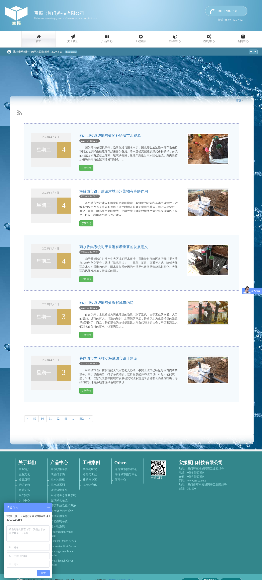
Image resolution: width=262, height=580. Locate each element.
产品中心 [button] (106, 41)
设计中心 (24, 500)
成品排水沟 (58, 474)
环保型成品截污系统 (63, 505)
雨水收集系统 (59, 469)
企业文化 (24, 474)
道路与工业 (90, 474)
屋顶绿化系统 (59, 500)
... (73, 418)
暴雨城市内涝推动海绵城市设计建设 (108, 358)
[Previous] (27, 418)
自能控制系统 (59, 521)
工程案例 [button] (141, 41)
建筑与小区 (90, 479)
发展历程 (24, 479)
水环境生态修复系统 (63, 495)
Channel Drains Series (63, 540)
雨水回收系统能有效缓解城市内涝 (106, 303)
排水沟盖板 (58, 479)
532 (82, 418)
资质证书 (24, 490)
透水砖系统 (58, 526)
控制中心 (209, 41)
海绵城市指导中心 (126, 474)
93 (66, 418)
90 (42, 418)
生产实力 (24, 495)
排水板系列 (58, 484)
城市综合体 (90, 484)
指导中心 (175, 41)
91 (50, 418)
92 (58, 418)
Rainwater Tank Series (63, 546)
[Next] (89, 418)
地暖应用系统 (59, 516)
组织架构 (24, 484)
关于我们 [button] (72, 41)
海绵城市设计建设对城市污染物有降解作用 (113, 191)
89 (34, 418)
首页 (38, 41)
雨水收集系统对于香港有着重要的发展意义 (113, 247)
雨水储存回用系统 (62, 510)
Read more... (71, 52)
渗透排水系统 (59, 490)
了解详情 (86, 167)
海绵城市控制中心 (126, 469)
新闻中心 (243, 41)
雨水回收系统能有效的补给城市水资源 (110, 136)
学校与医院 (90, 469)
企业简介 (24, 469)
